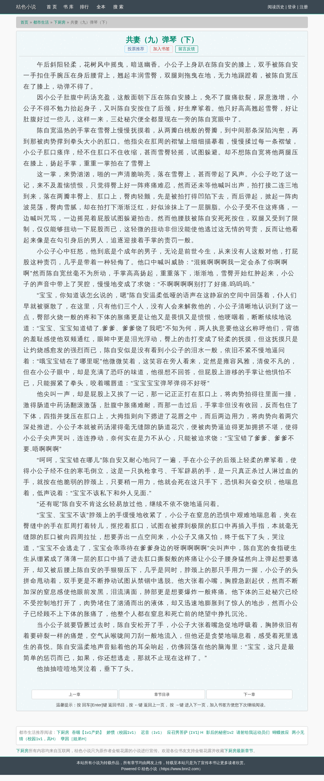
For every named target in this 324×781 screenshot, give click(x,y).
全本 (101, 6)
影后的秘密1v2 (220, 732)
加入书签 (161, 48)
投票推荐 (136, 48)
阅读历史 (276, 6)
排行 (84, 6)
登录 (292, 6)
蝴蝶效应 (280, 732)
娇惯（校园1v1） (122, 732)
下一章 (249, 694)
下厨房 (59, 22)
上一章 (74, 694)
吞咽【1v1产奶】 (87, 732)
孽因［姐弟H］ (75, 738)
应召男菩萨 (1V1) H (185, 732)
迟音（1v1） (152, 732)
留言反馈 (186, 48)
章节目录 (162, 694)
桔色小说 (26, 7)
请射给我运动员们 (253, 732)
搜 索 (118, 6)
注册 (304, 6)
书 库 (68, 6)
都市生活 (41, 22)
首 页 (52, 6)
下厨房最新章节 (238, 750)
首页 (24, 22)
